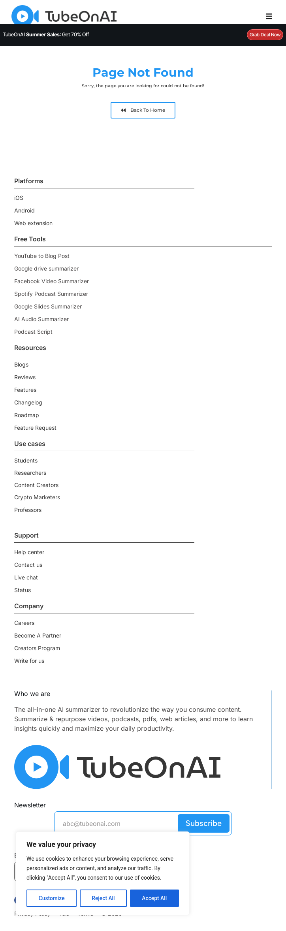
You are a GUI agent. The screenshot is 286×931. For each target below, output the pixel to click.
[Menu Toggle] (269, 16)
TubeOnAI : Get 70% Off (46, 34)
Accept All (154, 898)
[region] (103, 873)
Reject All (103, 898)
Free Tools (30, 239)
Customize (51, 898)
